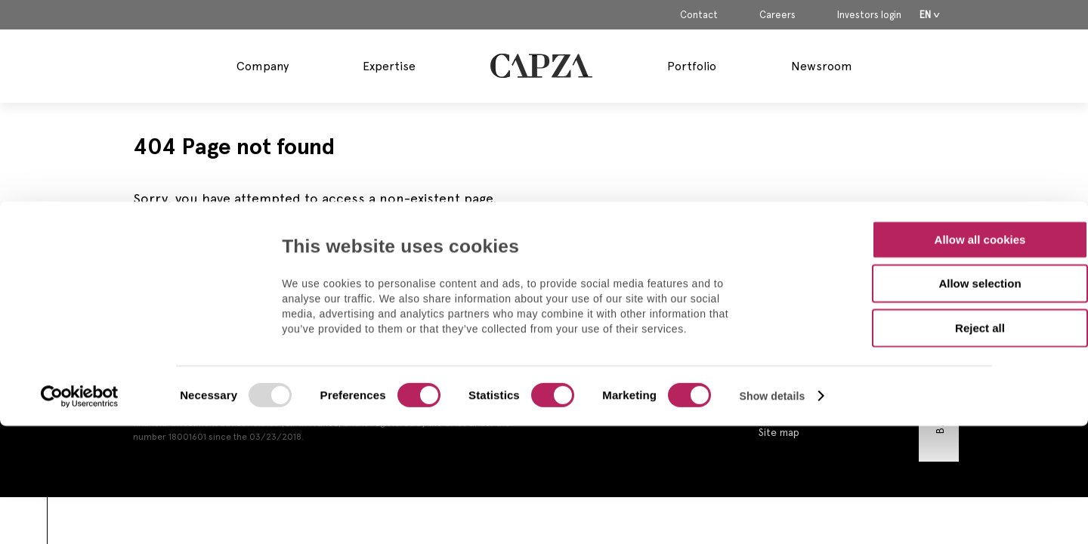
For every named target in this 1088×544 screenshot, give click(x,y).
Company (262, 66)
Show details (772, 289)
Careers (777, 15)
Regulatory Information (814, 364)
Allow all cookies (980, 132)
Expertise (389, 66)
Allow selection (979, 177)
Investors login (869, 15)
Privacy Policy (791, 387)
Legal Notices (792, 341)
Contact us (785, 319)
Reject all (980, 221)
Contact (699, 15)
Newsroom (821, 66)
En (925, 14)
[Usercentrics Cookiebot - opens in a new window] (80, 290)
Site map (779, 432)
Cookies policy (794, 409)
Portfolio (691, 66)
